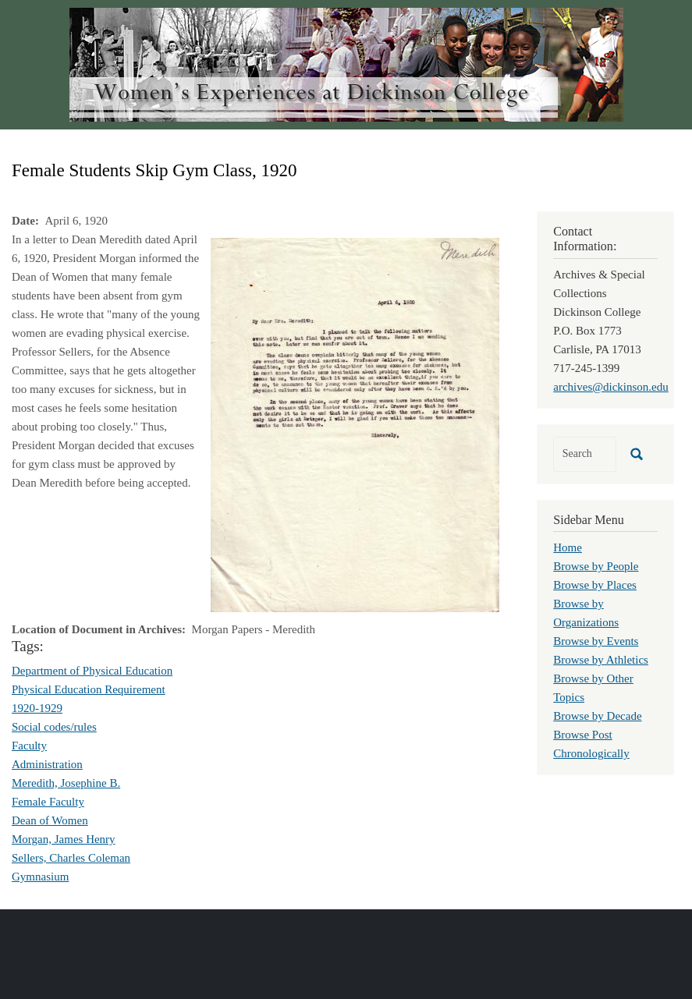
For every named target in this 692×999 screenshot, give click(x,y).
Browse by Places (595, 585)
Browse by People (595, 566)
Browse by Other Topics (593, 687)
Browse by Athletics (600, 660)
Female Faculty (48, 801)
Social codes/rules (54, 727)
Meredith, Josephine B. (66, 783)
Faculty (29, 745)
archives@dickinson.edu (611, 387)
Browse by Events (595, 641)
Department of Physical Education (92, 670)
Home (567, 547)
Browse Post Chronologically (591, 744)
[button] (355, 423)
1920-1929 (37, 708)
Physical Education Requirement (88, 689)
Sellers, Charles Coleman (71, 858)
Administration (47, 764)
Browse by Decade (597, 716)
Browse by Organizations (586, 613)
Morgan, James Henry (63, 839)
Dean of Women (50, 820)
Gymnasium (40, 876)
